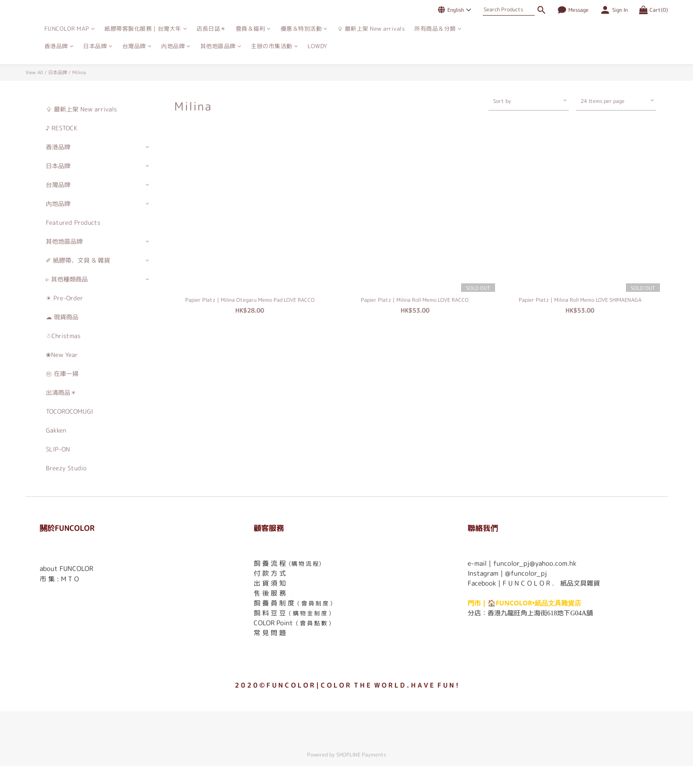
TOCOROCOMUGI (69, 411)
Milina (79, 72)
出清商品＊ (61, 392)
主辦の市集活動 (274, 46)
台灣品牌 (137, 46)
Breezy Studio (66, 468)
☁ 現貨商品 (62, 317)
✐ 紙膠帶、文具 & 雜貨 (78, 260)
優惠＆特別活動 (304, 29)
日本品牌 (98, 46)
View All (34, 72)
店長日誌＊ (211, 29)
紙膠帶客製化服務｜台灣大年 (145, 29)
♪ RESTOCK (61, 128)
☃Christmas (63, 336)
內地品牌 (176, 46)
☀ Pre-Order (64, 298)
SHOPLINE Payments (361, 754)
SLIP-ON (58, 449)
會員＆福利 (253, 29)
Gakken (56, 430)
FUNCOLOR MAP (69, 29)
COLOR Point (273, 622)
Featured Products (73, 222)
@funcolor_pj (526, 573)
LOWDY (317, 46)
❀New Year (62, 354)
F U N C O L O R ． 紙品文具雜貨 (551, 583)
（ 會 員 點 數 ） (313, 623)
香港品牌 (59, 46)
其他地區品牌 (221, 46)
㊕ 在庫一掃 (62, 373)
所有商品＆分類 (438, 29)
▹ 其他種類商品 (67, 279)
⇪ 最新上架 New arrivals (371, 29)
